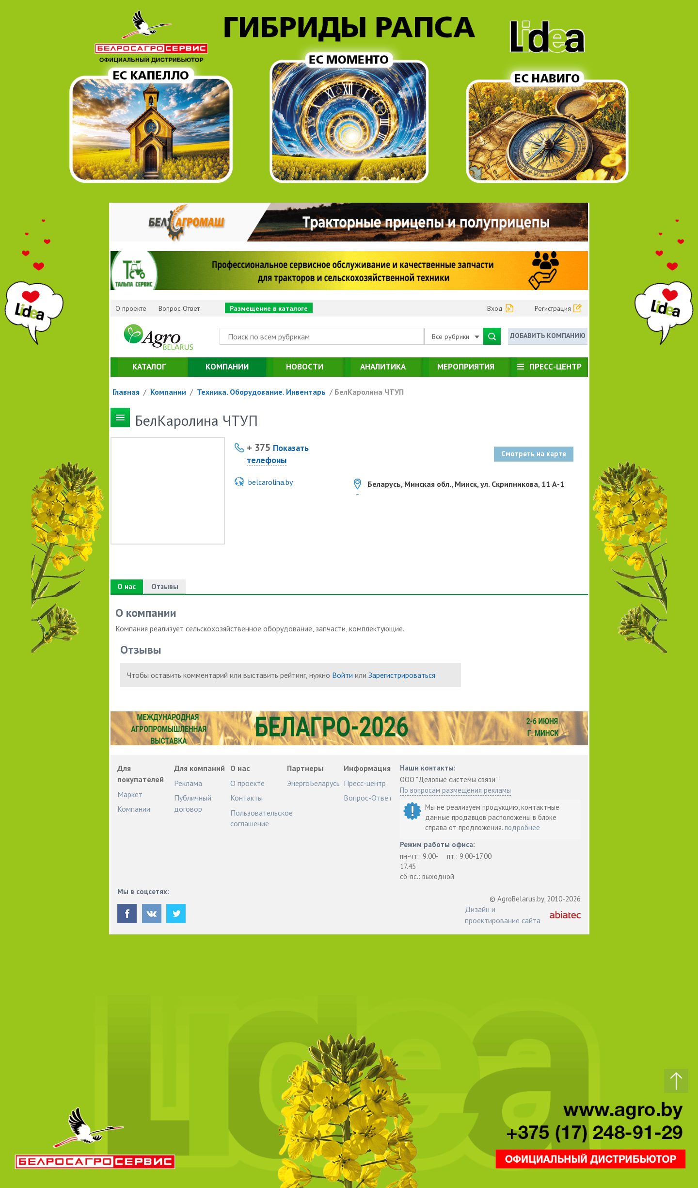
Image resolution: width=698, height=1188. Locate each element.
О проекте (130, 308)
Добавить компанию (548, 335)
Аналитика (383, 366)
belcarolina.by (270, 482)
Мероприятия (465, 366)
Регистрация (553, 308)
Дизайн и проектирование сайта (502, 914)
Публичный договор (192, 803)
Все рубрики (455, 336)
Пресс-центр (555, 366)
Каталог (149, 366)
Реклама (188, 783)
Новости (304, 366)
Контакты (246, 798)
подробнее (522, 827)
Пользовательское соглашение (261, 818)
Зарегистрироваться (401, 675)
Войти (342, 675)
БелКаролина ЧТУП (369, 392)
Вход (495, 308)
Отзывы (165, 586)
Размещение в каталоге (269, 308)
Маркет (130, 794)
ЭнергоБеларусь (313, 783)
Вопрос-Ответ (179, 308)
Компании (227, 366)
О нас (127, 586)
